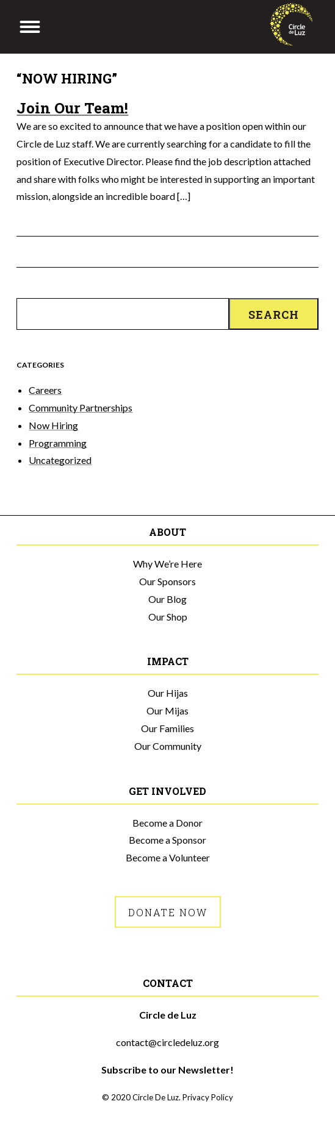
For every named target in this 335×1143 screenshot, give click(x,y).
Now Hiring (53, 425)
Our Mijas (167, 710)
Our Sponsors (167, 581)
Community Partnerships (80, 407)
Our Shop (167, 616)
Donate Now (167, 912)
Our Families (167, 728)
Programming (58, 443)
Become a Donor (167, 822)
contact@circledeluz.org (167, 1042)
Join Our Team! (72, 108)
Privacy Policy (207, 1097)
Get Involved (167, 791)
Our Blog (167, 599)
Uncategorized (60, 460)
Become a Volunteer (168, 857)
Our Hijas (168, 693)
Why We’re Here (167, 563)
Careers (45, 390)
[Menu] (29, 26)
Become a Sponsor (167, 840)
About (167, 531)
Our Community (167, 746)
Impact (168, 661)
